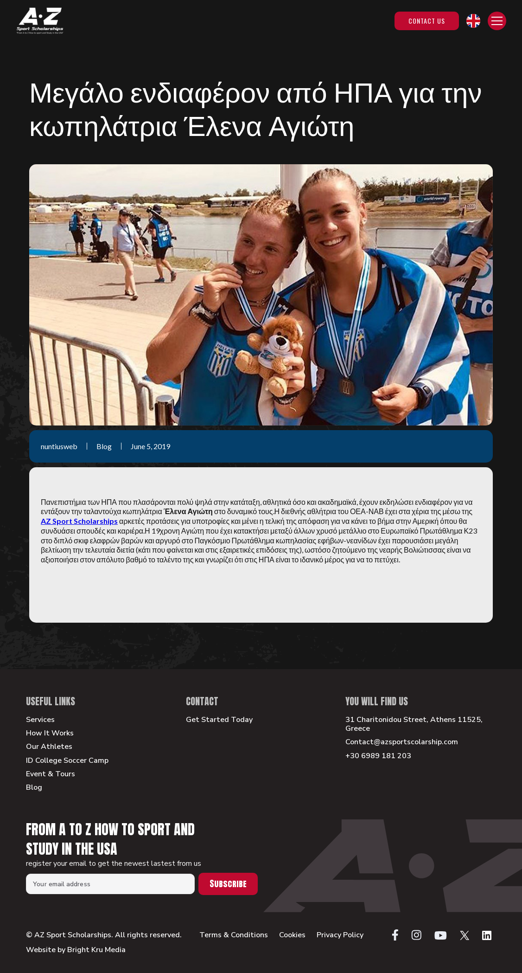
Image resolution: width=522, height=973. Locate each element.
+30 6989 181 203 (378, 756)
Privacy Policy (340, 935)
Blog (34, 787)
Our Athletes (49, 746)
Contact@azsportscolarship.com (401, 742)
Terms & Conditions (233, 935)
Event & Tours (50, 774)
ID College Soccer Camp (67, 760)
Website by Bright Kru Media (76, 950)
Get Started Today (219, 719)
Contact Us (426, 21)
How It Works (50, 733)
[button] (473, 21)
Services (40, 719)
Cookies (292, 935)
